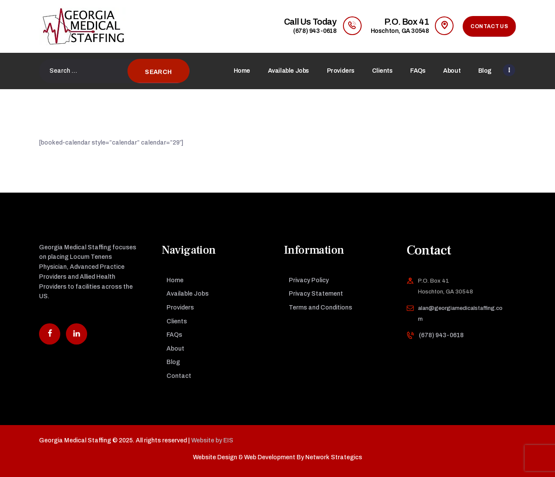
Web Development (269, 457)
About (175, 348)
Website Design (215, 457)
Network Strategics (333, 457)
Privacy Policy (309, 280)
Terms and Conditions (320, 307)
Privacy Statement (316, 293)
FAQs (174, 335)
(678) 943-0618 (441, 335)
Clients (176, 321)
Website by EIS (212, 440)
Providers (180, 307)
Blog (173, 362)
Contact (178, 376)
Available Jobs (187, 293)
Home (174, 280)
